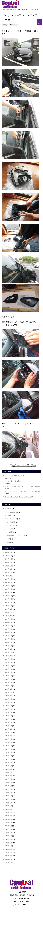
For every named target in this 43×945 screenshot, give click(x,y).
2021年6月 (8, 749)
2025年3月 (8, 599)
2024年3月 (8, 639)
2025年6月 (8, 589)
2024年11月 (9, 612)
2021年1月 (8, 766)
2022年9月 (8, 699)
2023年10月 (9, 656)
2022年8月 (8, 702)
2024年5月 (8, 632)
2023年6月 (8, 669)
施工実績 (8, 515)
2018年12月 (9, 849)
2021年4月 (8, 756)
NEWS (14, 9)
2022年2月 (8, 722)
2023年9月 (8, 659)
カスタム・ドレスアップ (14, 525)
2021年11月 (9, 732)
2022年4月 (8, 716)
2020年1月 (8, 806)
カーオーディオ (12, 519)
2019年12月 (9, 809)
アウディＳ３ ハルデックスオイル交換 (24, 466)
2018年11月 (9, 852)
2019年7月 (8, 826)
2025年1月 (8, 606)
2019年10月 (9, 816)
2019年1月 (8, 846)
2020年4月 (8, 796)
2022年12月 (9, 689)
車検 (8, 542)
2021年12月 (9, 729)
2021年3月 (8, 759)
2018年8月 (8, 862)
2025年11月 (9, 572)
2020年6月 (8, 789)
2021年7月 (8, 746)
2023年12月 (9, 649)
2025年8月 (8, 582)
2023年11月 (9, 652)
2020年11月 (9, 772)
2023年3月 (8, 679)
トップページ (7, 9)
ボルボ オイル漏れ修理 (13, 481)
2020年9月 (8, 779)
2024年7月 (8, 626)
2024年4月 (8, 636)
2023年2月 (8, 682)
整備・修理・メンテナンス (15, 535)
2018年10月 (9, 856)
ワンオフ (10, 529)
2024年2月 (8, 642)
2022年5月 (8, 712)
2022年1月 (8, 726)
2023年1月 (8, 686)
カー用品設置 (11, 522)
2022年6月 (8, 709)
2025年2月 (8, 602)
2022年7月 (8, 706)
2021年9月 (8, 739)
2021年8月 (8, 742)
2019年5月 (8, 832)
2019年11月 (9, 812)
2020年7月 (8, 786)
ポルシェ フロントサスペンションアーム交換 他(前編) (22, 491)
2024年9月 (8, 619)
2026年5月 (8, 552)
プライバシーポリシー (21, 905)
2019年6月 (8, 829)
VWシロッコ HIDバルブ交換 (14, 476)
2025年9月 (8, 579)
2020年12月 (9, 769)
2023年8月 (8, 662)
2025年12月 (9, 569)
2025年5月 (8, 592)
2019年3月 (8, 839)
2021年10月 (9, 736)
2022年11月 (9, 692)
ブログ (7, 509)
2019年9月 (8, 819)
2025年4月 (8, 596)
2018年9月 (8, 859)
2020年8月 (8, 782)
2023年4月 (8, 676)
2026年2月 (8, 562)
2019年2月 (8, 842)
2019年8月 (8, 822)
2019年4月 (8, 836)
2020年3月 (8, 799)
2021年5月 (8, 752)
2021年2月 (8, 762)
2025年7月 (8, 586)
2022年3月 (8, 719)
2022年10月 (9, 696)
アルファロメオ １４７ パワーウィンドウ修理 (20, 464)
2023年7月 (8, 666)
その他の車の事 (12, 512)
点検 (8, 539)
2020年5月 (8, 792)
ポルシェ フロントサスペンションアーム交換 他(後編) (22, 486)
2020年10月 (9, 776)
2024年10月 (9, 616)
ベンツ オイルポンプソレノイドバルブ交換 (19, 496)
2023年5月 (8, 672)
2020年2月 (8, 802)
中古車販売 (10, 532)
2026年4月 (8, 556)
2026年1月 (8, 565)
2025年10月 (9, 576)
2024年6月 (8, 629)
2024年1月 (8, 646)
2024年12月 (9, 609)
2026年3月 (8, 559)
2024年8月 (8, 622)
